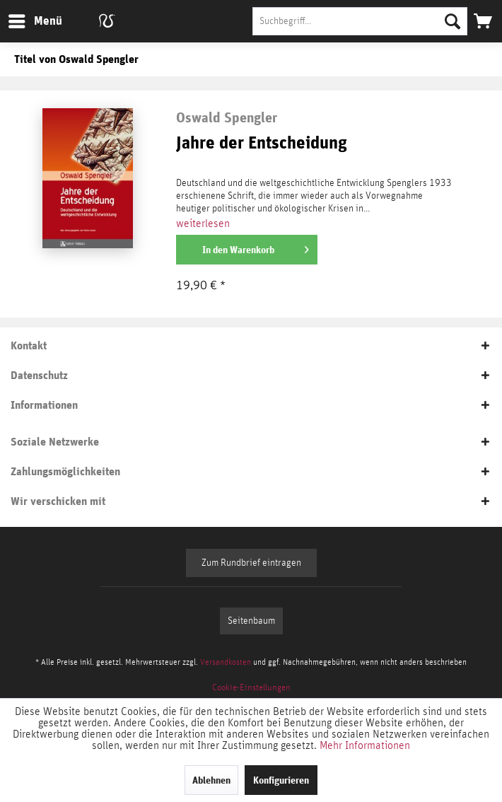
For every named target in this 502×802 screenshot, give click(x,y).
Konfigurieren (281, 780)
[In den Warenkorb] (246, 250)
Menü (24, 19)
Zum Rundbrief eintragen (251, 563)
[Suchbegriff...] (359, 21)
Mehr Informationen (365, 745)
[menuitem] (34, 21)
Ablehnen (211, 780)
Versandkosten (225, 662)
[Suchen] (452, 21)
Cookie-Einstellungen (251, 687)
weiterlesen (203, 223)
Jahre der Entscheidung (261, 143)
